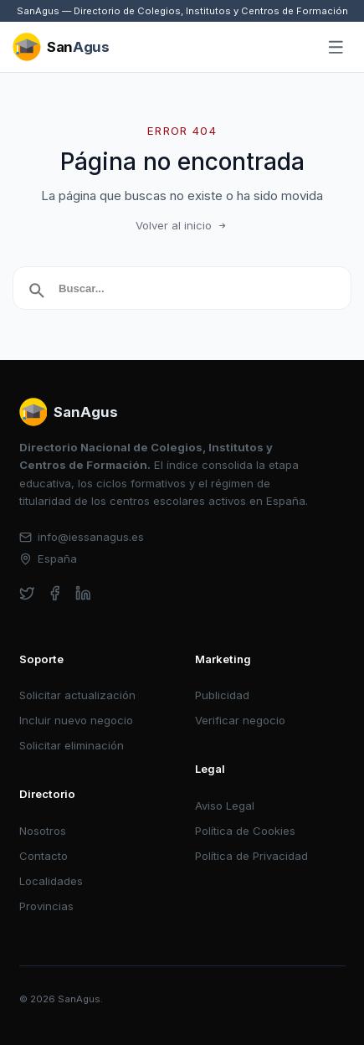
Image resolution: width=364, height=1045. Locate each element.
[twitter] (27, 593)
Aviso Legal (224, 805)
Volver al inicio (182, 225)
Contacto (43, 855)
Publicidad (222, 695)
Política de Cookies (245, 830)
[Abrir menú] (336, 48)
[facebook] (55, 593)
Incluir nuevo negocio (76, 720)
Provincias (46, 906)
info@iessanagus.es (82, 536)
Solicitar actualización (77, 695)
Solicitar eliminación (71, 745)
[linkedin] (83, 593)
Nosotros (42, 830)
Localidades (51, 881)
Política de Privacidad (251, 855)
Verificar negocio (240, 720)
